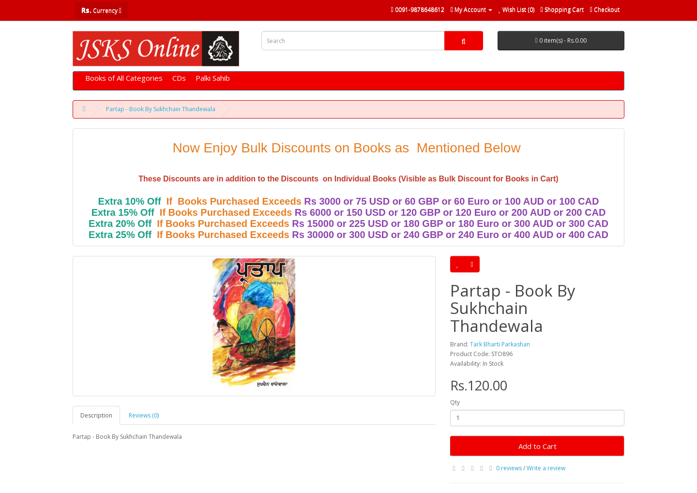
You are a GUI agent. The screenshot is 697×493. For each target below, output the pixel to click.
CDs (179, 78)
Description (96, 415)
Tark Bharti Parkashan (500, 344)
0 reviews (509, 468)
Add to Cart (537, 446)
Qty (455, 402)
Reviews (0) (144, 415)
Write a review (546, 468)
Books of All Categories (124, 78)
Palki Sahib (213, 78)
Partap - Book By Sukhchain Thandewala (160, 109)
